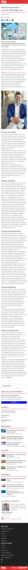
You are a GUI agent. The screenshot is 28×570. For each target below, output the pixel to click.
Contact (3, 545)
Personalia (4, 450)
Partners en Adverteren (7, 529)
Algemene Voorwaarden (7, 555)
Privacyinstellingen (6, 557)
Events (3, 533)
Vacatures (4, 407)
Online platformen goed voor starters (16, 72)
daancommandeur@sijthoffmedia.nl (12, 519)
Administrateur (5, 415)
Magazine (3, 538)
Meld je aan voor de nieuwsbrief (11, 391)
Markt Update (5, 426)
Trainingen (3, 536)
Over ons (3, 548)
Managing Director (6, 420)
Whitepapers (5, 475)
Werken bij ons (5, 550)
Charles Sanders (5, 17)
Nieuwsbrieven (5, 531)
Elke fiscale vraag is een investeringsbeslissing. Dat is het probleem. (15, 492)
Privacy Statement (6, 552)
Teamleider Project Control (8, 411)
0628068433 (6, 517)
